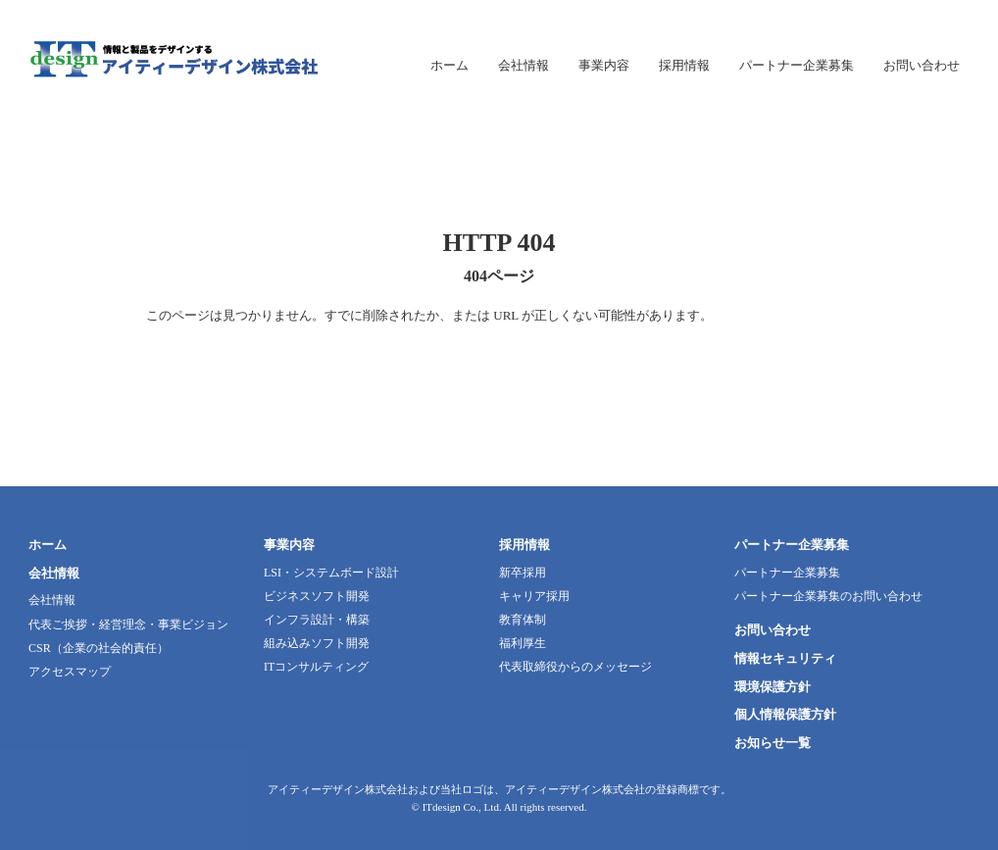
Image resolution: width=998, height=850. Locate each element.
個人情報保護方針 (785, 714)
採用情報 (524, 544)
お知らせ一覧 (772, 742)
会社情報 (53, 573)
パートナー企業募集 (791, 544)
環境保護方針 (772, 686)
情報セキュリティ (785, 658)
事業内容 (289, 544)
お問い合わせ (772, 630)
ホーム (47, 544)
